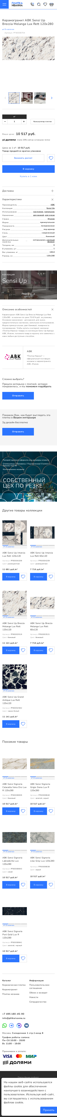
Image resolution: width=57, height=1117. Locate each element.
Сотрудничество (38, 1001)
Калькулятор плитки (42, 121)
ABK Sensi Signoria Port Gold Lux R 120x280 (12, 934)
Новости (33, 997)
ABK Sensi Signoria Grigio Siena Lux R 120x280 (40, 787)
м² (14, 116)
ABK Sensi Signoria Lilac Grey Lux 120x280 (42, 859)
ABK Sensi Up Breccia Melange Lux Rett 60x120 (41, 626)
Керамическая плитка (14, 985)
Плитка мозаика (10, 994)
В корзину (28, 168)
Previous (5, 97)
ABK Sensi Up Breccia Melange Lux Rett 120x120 (13, 626)
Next (51, 97)
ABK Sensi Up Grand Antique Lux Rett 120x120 (13, 700)
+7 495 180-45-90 (13, 1014)
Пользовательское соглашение (39, 987)
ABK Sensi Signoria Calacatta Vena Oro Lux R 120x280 (14, 787)
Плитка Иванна (16, 4)
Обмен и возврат (38, 992)
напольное (49, 211)
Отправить (18, 394)
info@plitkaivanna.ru (13, 1018)
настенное (38, 211)
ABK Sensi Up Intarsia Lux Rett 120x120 (13, 554)
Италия (51, 218)
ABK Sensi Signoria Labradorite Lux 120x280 (12, 861)
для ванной (38, 214)
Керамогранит (9, 989)
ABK (53, 204)
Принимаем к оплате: (14, 1051)
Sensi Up (51, 207)
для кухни (50, 214)
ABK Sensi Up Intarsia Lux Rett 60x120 (41, 554)
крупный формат (51, 240)
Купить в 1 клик (28, 175)
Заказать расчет (23, 157)
